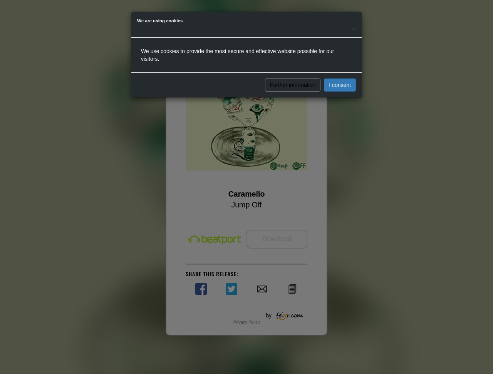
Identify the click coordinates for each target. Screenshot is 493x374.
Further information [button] (292, 85)
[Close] (353, 27)
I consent (340, 85)
